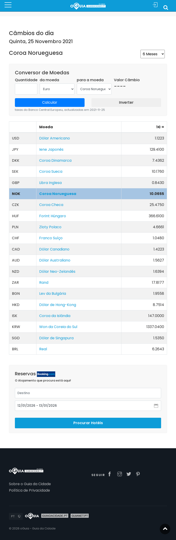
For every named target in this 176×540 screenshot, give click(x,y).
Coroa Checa (51, 204)
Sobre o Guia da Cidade (30, 484)
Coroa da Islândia (54, 315)
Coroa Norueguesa (57, 193)
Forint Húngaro (52, 216)
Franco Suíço (51, 238)
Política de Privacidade (29, 490)
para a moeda (90, 80)
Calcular (49, 102)
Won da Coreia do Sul (58, 326)
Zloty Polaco (50, 227)
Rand (43, 282)
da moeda (49, 80)
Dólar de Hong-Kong (57, 304)
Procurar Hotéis (88, 423)
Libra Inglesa (50, 182)
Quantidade (26, 80)
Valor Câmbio (127, 80)
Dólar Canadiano (54, 249)
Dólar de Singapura (56, 338)
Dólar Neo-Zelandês (57, 271)
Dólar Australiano (54, 260)
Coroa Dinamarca (55, 160)
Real (43, 349)
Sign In (155, 5)
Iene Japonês (51, 149)
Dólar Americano (54, 138)
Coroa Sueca (50, 171)
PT (13, 516)
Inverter (126, 102)
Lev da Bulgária (52, 293)
